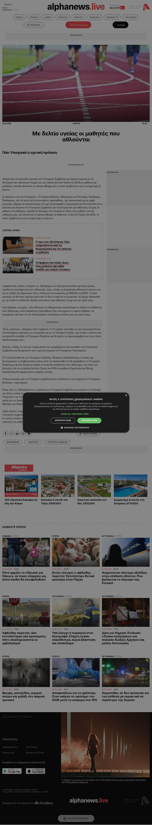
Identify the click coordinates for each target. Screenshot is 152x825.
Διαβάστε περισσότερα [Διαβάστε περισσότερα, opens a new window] (90, 409)
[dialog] (76, 412)
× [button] (126, 395)
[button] (76, 414)
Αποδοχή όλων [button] (89, 420)
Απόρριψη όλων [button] (63, 420)
